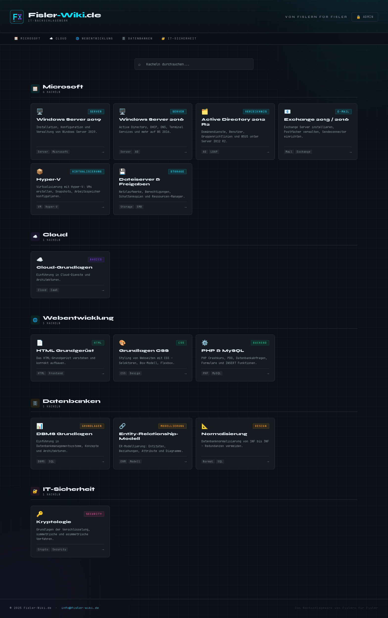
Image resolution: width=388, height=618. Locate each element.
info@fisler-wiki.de (80, 609)
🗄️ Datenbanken (137, 38)
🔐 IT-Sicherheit (179, 38)
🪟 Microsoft (27, 38)
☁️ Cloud (58, 38)
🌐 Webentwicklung (94, 38)
